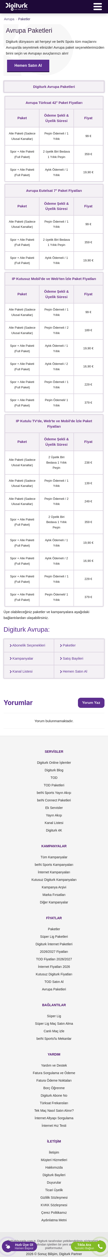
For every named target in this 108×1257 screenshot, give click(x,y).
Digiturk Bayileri (53, 1175)
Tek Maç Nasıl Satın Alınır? (54, 1110)
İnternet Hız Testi (54, 1125)
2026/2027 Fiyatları (54, 952)
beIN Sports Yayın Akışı (54, 793)
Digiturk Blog (54, 770)
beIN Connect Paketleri (54, 800)
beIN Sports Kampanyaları (54, 865)
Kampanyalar (20, 658)
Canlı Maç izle (54, 1031)
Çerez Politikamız (54, 1212)
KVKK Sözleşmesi (54, 1205)
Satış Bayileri (70, 658)
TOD (53, 778)
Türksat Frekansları (54, 1103)
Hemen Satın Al (28, 65)
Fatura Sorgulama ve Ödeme (54, 1073)
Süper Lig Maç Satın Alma (54, 1023)
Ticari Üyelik (54, 1190)
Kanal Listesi (20, 671)
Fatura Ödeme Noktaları (54, 1080)
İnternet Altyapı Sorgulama (54, 1118)
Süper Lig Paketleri (54, 936)
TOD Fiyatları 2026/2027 (54, 959)
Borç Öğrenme (54, 1088)
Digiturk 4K (54, 830)
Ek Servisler (54, 808)
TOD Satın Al (53, 982)
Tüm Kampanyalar (54, 857)
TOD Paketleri (54, 785)
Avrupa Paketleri (54, 989)
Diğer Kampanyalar (54, 902)
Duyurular (54, 1182)
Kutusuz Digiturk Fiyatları (54, 974)
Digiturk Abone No (54, 1095)
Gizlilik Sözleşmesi (54, 1197)
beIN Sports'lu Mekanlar (54, 1038)
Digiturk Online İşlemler (54, 762)
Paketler (67, 645)
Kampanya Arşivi (54, 887)
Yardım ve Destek (54, 1065)
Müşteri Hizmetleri (54, 1160)
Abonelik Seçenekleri (26, 645)
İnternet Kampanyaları (54, 872)
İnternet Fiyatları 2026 (54, 967)
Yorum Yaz (91, 702)
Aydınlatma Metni (54, 1220)
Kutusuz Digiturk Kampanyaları (54, 880)
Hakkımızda (54, 1167)
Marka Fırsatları (54, 895)
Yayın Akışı (54, 815)
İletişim (54, 1152)
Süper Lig (54, 1016)
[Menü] (97, 6)
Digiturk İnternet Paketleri (53, 944)
